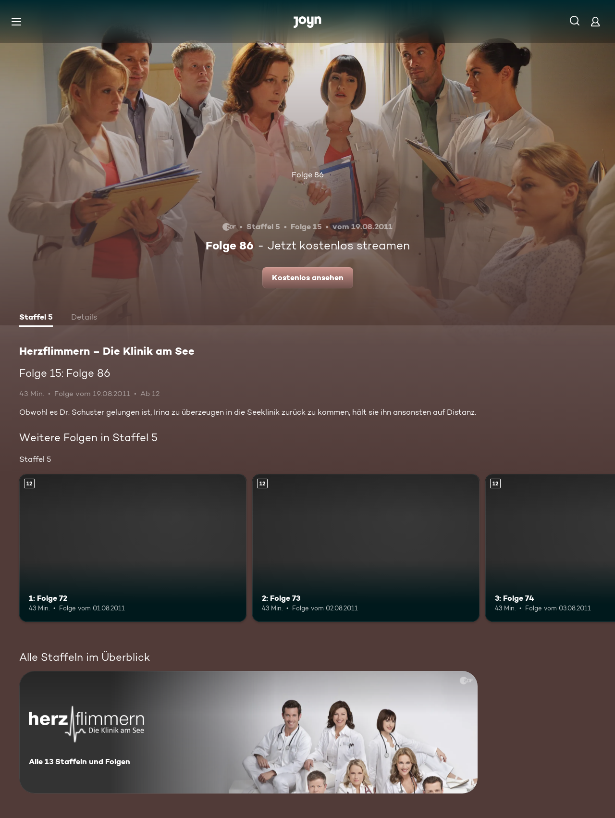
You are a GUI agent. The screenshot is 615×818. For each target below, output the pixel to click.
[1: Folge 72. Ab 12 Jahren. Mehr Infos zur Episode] (132, 547)
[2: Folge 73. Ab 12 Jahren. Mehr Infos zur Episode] (366, 547)
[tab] (36, 318)
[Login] (595, 21)
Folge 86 (308, 174)
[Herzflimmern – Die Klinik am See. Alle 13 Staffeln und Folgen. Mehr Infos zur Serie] (248, 732)
